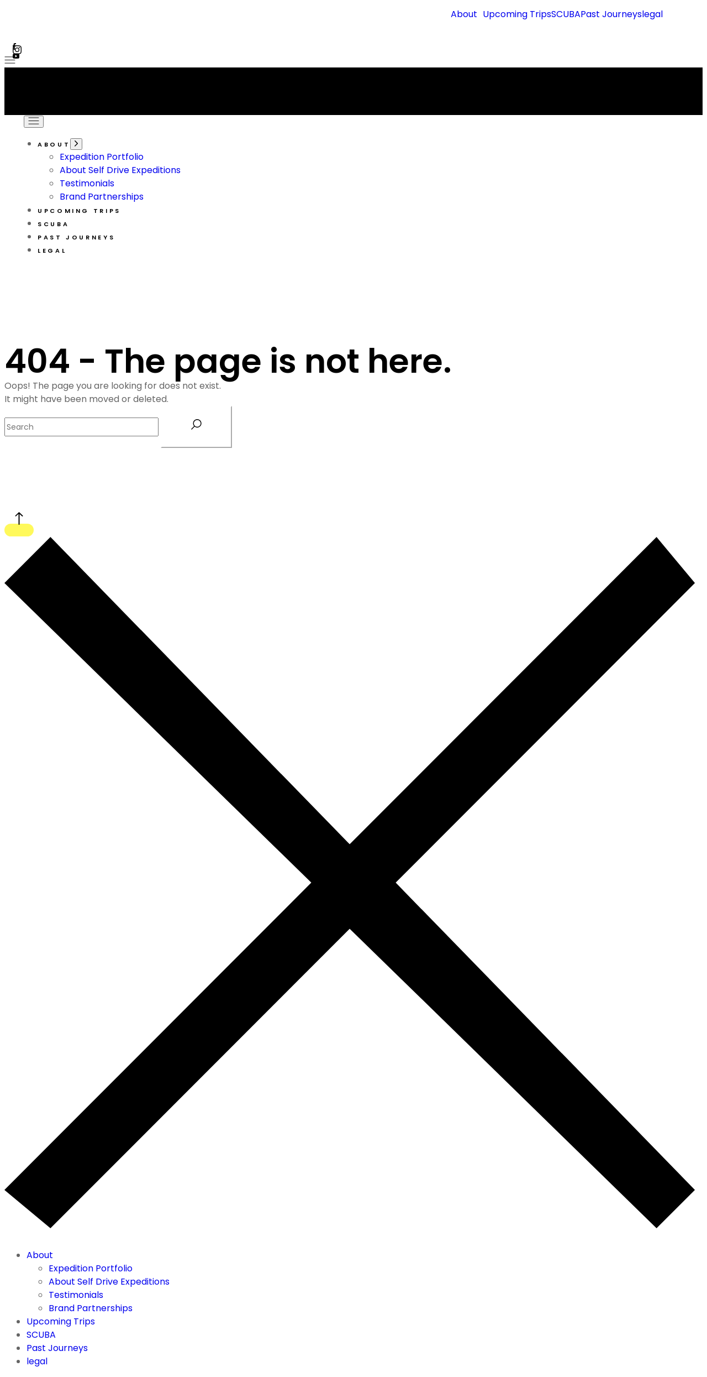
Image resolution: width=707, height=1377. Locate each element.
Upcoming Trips (517, 14)
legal (652, 14)
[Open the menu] (9, 60)
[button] (467, 14)
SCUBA (566, 14)
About (464, 14)
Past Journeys (611, 14)
